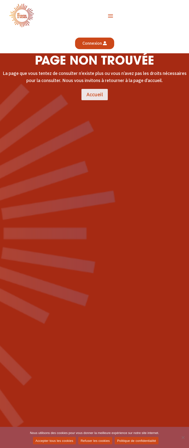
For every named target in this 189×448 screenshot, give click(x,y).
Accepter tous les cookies (54, 441)
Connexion (92, 43)
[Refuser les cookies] (182, 437)
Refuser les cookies (95, 441)
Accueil (94, 94)
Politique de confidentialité (136, 441)
